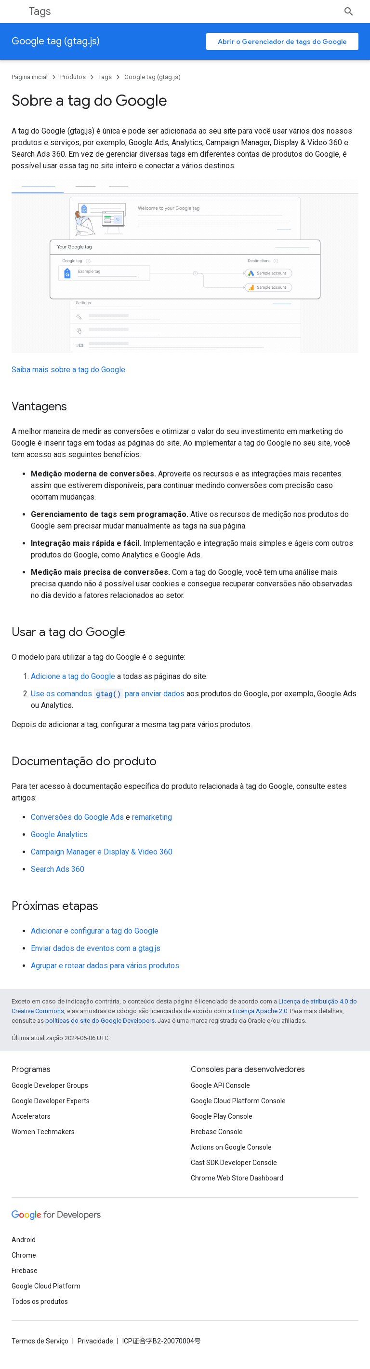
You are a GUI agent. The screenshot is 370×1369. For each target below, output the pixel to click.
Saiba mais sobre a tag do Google (68, 369)
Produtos (73, 77)
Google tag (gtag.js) (56, 41)
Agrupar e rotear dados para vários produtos (105, 965)
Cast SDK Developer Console (234, 1162)
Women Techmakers (43, 1132)
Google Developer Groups (50, 1085)
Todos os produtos (40, 1301)
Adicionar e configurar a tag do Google (95, 930)
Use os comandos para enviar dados (108, 694)
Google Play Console (221, 1116)
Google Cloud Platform (46, 1286)
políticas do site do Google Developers (100, 1020)
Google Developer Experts (51, 1101)
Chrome (24, 1255)
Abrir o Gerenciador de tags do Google (282, 41)
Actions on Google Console (231, 1147)
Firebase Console (217, 1132)
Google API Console (220, 1085)
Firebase (25, 1270)
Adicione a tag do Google (73, 676)
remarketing (152, 817)
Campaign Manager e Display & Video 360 (101, 851)
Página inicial (30, 77)
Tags (40, 11)
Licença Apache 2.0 (260, 1011)
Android (24, 1240)
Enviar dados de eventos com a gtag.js (95, 948)
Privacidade (95, 1341)
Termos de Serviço (40, 1341)
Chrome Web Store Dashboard (237, 1178)
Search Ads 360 (57, 869)
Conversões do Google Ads (77, 817)
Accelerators (31, 1116)
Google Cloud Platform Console (238, 1101)
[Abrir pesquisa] (349, 11)
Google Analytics (59, 834)
